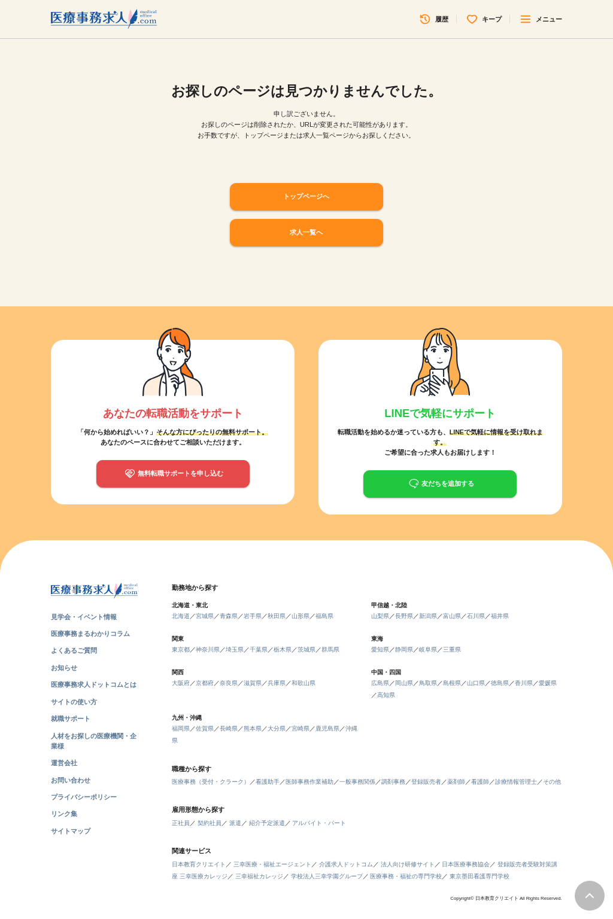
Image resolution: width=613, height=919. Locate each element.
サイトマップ (70, 831)
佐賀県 (205, 728)
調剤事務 (393, 781)
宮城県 (205, 616)
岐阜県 (428, 649)
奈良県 (229, 683)
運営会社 (64, 762)
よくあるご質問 (74, 650)
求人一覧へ (306, 232)
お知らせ (64, 667)
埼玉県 (235, 649)
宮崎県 (300, 728)
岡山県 (404, 683)
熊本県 (253, 728)
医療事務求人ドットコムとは (93, 684)
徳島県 (500, 683)
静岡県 (404, 649)
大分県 (277, 728)
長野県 (404, 616)
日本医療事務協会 (466, 864)
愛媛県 (548, 683)
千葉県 (259, 649)
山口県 (476, 683)
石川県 (476, 616)
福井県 (500, 616)
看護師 (480, 781)
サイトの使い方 (74, 701)
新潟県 (428, 616)
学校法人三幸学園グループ (327, 876)
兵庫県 (277, 683)
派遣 (235, 823)
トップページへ (306, 196)
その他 (552, 781)
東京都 (181, 649)
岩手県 (253, 616)
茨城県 (306, 649)
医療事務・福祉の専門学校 (406, 876)
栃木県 (283, 649)
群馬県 (330, 649)
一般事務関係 (357, 781)
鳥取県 (428, 683)
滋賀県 (253, 683)
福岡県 (181, 728)
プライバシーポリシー (84, 797)
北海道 (181, 616)
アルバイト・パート (319, 823)
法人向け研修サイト (408, 864)
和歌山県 (303, 683)
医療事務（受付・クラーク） (211, 781)
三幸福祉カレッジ (259, 876)
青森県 (229, 616)
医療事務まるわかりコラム (90, 633)
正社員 (181, 823)
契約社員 (209, 823)
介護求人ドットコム (346, 864)
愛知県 (380, 649)
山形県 (300, 616)
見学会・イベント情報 (84, 616)
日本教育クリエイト (199, 864)
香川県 (524, 683)
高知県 (386, 695)
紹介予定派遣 (267, 823)
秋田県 (277, 616)
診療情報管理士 (516, 781)
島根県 (452, 683)
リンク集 (64, 813)
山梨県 (380, 616)
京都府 (205, 683)
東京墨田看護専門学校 (479, 876)
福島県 (324, 616)
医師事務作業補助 (309, 781)
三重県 (452, 649)
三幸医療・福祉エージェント (272, 864)
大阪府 (181, 683)
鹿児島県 (327, 728)
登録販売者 (426, 781)
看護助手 (268, 781)
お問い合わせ (70, 780)
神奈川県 (208, 649)
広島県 (380, 683)
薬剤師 (456, 781)
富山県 (452, 616)
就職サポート (70, 718)
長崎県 (229, 728)
